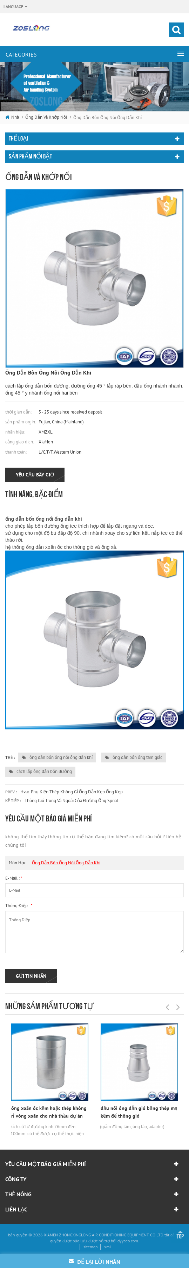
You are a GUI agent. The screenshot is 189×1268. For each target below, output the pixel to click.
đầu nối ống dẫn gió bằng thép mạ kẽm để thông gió (139, 1112)
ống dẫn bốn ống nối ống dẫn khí (57, 757)
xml (107, 1246)
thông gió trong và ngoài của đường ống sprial (71, 801)
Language (13, 6)
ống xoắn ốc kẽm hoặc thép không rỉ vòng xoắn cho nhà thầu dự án (49, 1112)
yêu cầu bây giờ (35, 475)
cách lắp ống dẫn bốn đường (40, 771)
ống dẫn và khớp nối (46, 117)
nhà (12, 117)
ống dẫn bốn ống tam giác (133, 757)
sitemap (90, 1246)
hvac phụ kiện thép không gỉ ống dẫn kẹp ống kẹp (71, 792)
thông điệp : (19, 906)
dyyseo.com (127, 1240)
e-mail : (13, 878)
